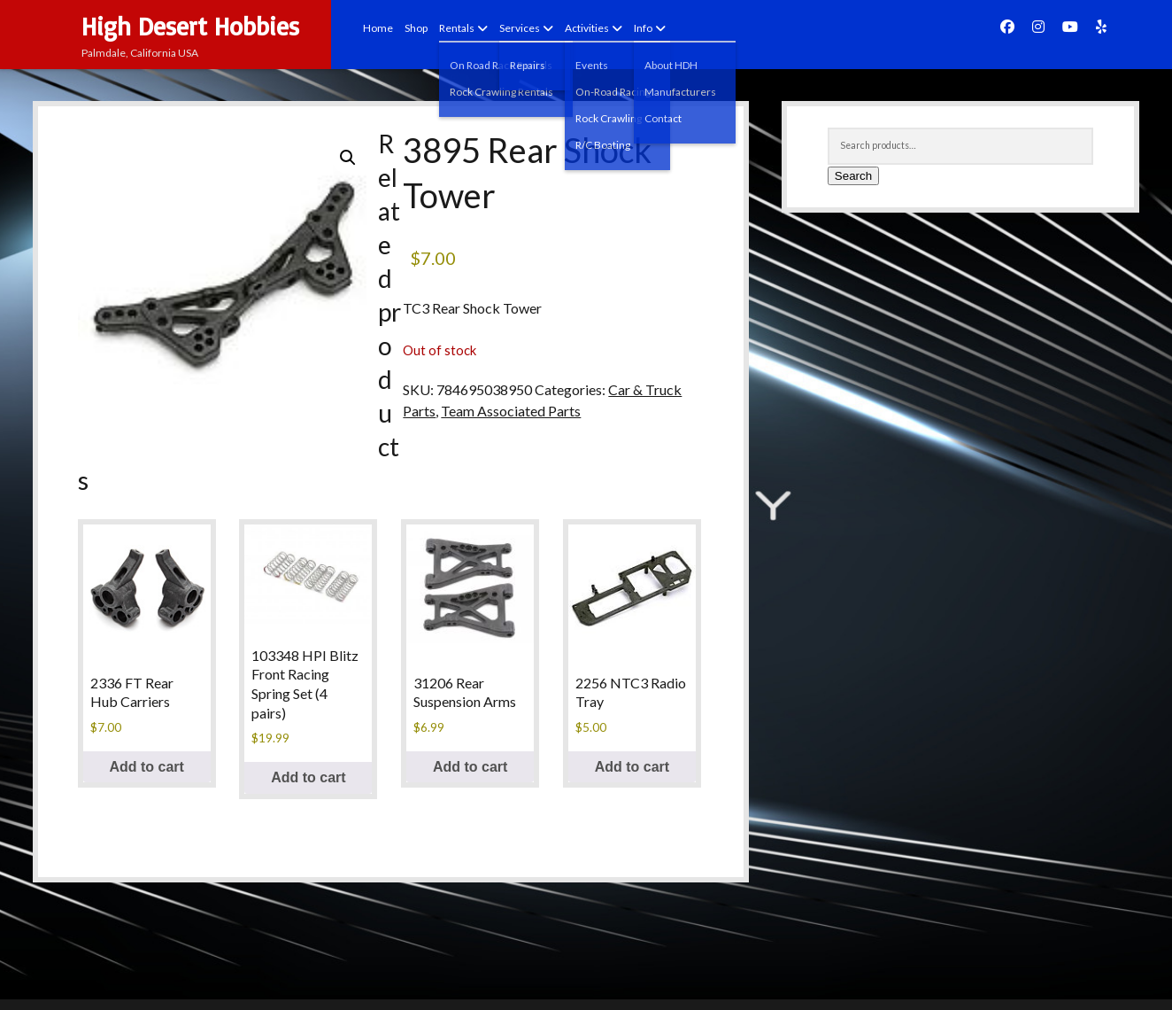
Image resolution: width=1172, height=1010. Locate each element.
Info (643, 28)
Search (853, 176)
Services (519, 28)
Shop (416, 28)
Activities (587, 28)
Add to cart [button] (146, 766)
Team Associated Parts (511, 410)
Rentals (456, 28)
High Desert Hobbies (190, 26)
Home (378, 28)
